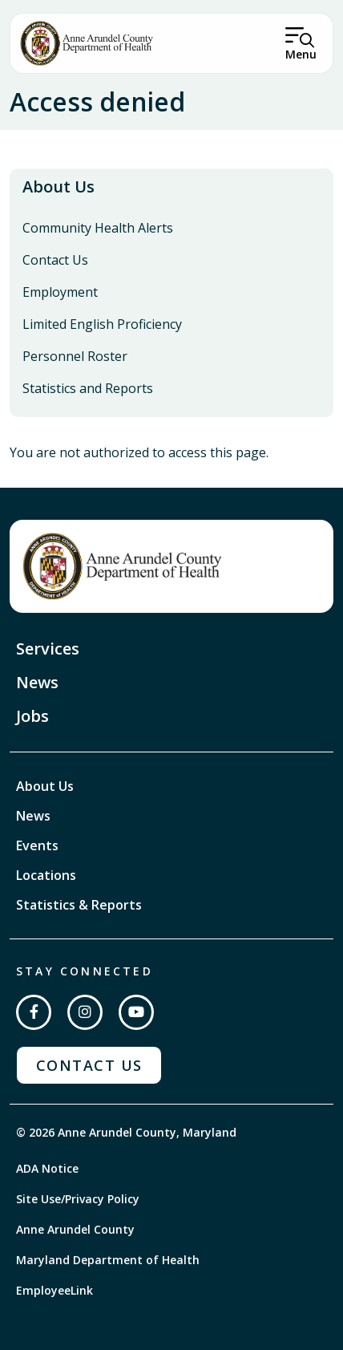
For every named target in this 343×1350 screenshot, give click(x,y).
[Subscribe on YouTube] (136, 1012)
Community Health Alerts (97, 228)
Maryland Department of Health (108, 1259)
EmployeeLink (54, 1290)
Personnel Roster (74, 356)
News (37, 682)
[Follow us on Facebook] (33, 1012)
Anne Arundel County (75, 1229)
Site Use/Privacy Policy (77, 1198)
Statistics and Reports (87, 388)
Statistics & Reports (79, 905)
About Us (58, 186)
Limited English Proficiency (102, 324)
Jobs (32, 716)
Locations (46, 875)
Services (47, 648)
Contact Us (55, 260)
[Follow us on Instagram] (85, 1012)
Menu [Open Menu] (301, 54)
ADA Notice (47, 1168)
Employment (60, 292)
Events (37, 845)
